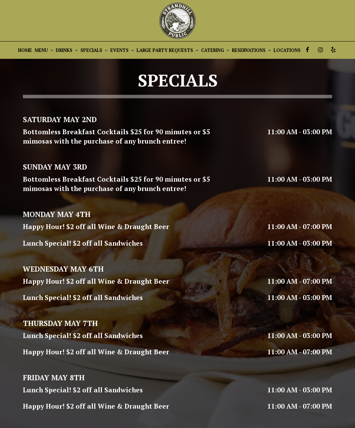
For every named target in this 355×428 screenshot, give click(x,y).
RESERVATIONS (251, 50)
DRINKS (67, 50)
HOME (25, 50)
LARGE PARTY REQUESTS (167, 50)
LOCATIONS (287, 50)
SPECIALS (93, 50)
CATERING (215, 50)
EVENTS (122, 50)
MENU (44, 50)
